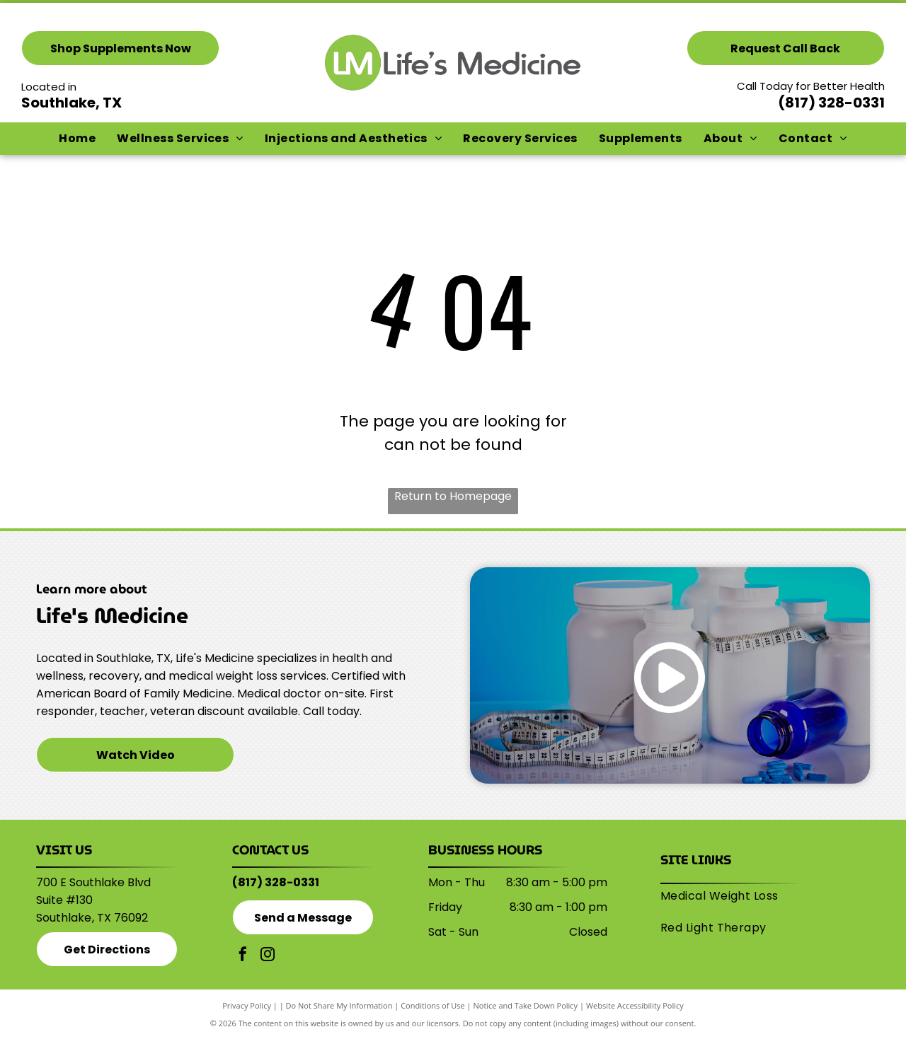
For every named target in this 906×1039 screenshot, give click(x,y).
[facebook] (242, 956)
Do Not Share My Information (339, 1005)
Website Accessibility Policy (635, 1005)
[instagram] (267, 956)
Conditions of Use (433, 1005)
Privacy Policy (246, 1005)
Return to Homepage (453, 496)
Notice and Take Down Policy (526, 1005)
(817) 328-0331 (831, 102)
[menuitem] (77, 138)
